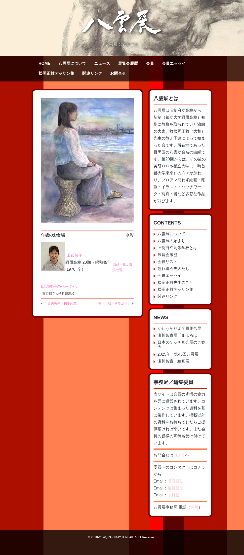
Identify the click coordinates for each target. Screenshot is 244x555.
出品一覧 (119, 264)
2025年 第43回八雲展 (178, 354)
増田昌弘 (175, 481)
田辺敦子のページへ (59, 286)
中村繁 (173, 495)
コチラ (179, 455)
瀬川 (194, 507)
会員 (150, 63)
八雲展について (72, 63)
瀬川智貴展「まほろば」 (179, 335)
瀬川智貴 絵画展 (173, 361)
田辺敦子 (74, 255)
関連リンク (92, 73)
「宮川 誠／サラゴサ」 (112, 303)
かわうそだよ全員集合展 (179, 328)
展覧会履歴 (128, 63)
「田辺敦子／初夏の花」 (62, 303)
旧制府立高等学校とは (177, 248)
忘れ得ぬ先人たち (173, 268)
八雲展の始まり (171, 241)
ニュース (102, 63)
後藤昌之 (175, 488)
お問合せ (118, 73)
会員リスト (167, 261)
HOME (44, 63)
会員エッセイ (174, 63)
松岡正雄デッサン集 (56, 73)
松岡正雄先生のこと (175, 282)
